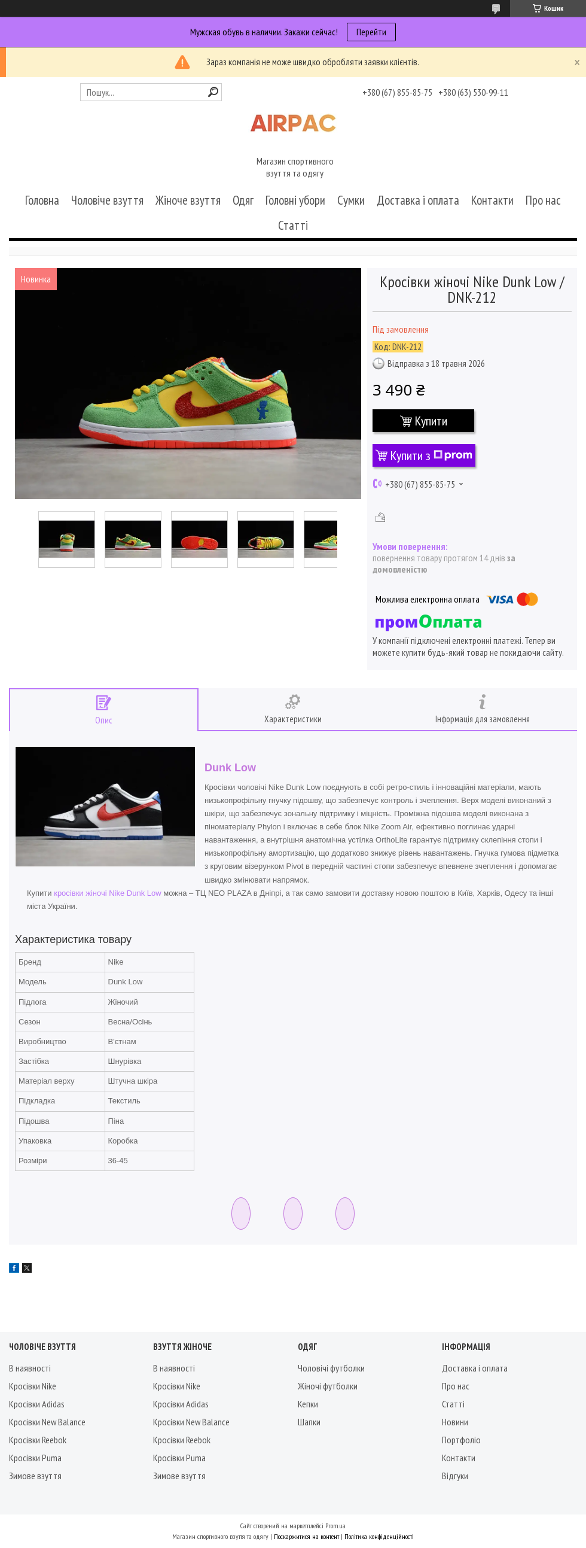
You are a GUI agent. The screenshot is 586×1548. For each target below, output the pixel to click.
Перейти (371, 32)
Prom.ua (335, 1525)
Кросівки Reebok (37, 1440)
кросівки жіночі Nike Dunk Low (107, 893)
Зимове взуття (35, 1476)
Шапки (309, 1422)
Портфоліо (461, 1440)
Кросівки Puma (35, 1458)
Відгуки (455, 1476)
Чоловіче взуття (107, 200)
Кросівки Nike (32, 1386)
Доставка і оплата (418, 200)
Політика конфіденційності (379, 1536)
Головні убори (295, 200)
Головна (42, 200)
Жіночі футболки (328, 1386)
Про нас (543, 200)
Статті (293, 225)
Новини (455, 1422)
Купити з (431, 455)
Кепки (308, 1404)
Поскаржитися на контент (306, 1536)
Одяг (243, 200)
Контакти (492, 200)
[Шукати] (213, 92)
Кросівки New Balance (47, 1422)
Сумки (351, 200)
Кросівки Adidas (37, 1404)
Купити (431, 420)
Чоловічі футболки (331, 1368)
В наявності (30, 1368)
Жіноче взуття (188, 200)
